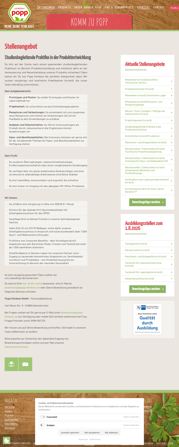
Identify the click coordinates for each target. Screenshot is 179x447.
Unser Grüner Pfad (87, 7)
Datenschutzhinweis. (17, 346)
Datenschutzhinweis (136, 69)
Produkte (9, 415)
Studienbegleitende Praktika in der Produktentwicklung (143, 128)
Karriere (143, 7)
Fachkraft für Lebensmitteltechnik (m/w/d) (143, 264)
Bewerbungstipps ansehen (146, 202)
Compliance (161, 443)
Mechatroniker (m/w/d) (137, 250)
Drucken (11, 364)
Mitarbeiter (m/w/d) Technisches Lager (145, 95)
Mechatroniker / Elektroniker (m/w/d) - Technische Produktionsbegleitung (145, 150)
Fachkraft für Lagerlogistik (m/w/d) (143, 272)
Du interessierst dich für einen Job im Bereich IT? (144, 190)
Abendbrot (10, 427)
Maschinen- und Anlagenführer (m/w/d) (145, 142)
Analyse (51, 425)
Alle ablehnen (111, 432)
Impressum (83, 439)
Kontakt (158, 7)
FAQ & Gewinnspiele (119, 7)
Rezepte (8, 411)
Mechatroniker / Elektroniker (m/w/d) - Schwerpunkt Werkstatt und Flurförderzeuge (145, 170)
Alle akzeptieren (92, 432)
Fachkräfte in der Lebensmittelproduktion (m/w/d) (147, 181)
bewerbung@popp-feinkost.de (22, 287)
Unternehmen (46, 7)
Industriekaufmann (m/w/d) (139, 278)
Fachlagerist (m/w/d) (136, 243)
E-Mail (25, 364)
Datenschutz (95, 439)
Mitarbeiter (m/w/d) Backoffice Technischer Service (141, 81)
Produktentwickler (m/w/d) (139, 88)
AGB (171, 443)
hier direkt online (32, 283)
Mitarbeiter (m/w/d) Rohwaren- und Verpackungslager (143, 103)
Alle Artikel (10, 406)
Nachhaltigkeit (11, 419)
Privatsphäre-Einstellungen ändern (6, 440)
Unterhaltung (11, 423)
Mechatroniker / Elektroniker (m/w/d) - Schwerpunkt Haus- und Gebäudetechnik (146, 159)
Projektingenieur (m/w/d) (138, 120)
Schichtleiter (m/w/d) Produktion (142, 135)
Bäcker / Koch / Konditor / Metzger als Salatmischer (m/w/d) (145, 112)
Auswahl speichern (70, 432)
